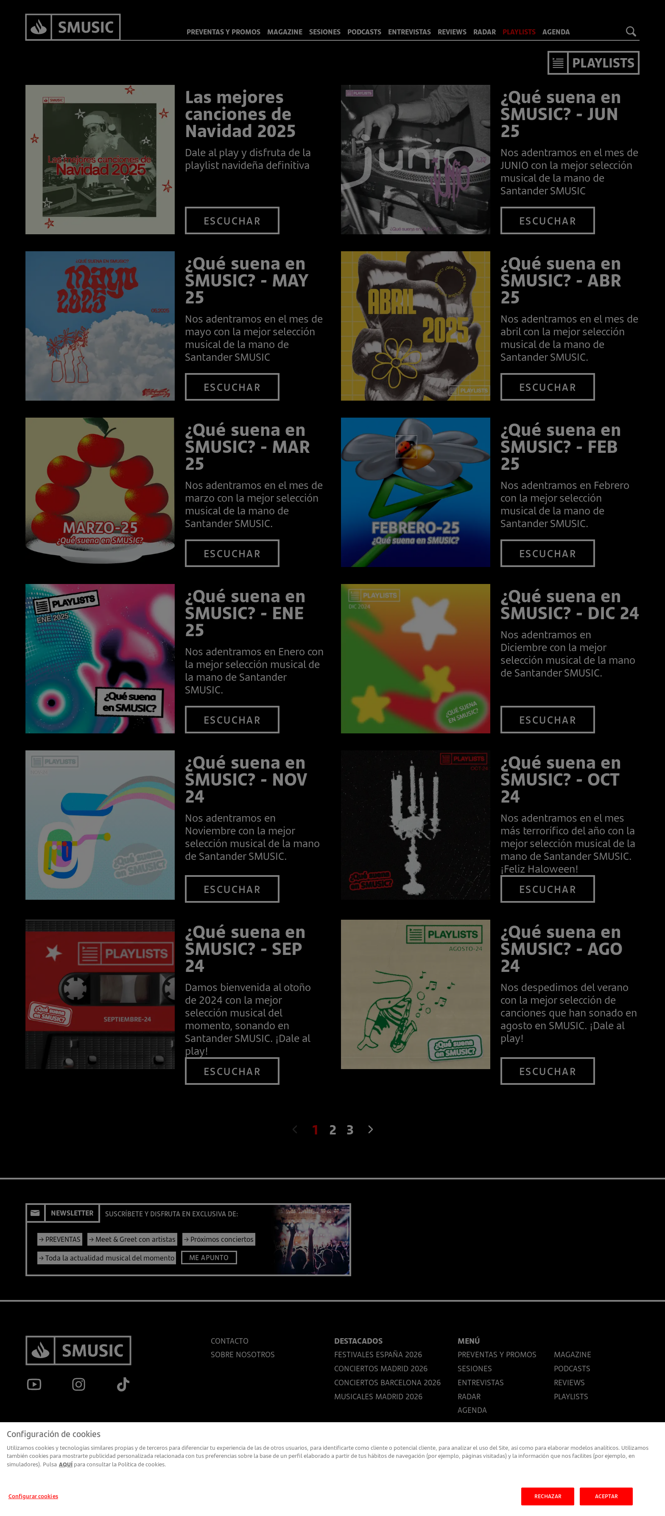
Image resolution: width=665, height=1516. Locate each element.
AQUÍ (66, 1470)
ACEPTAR (606, 1502)
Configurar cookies (33, 1502)
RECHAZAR (548, 1502)
